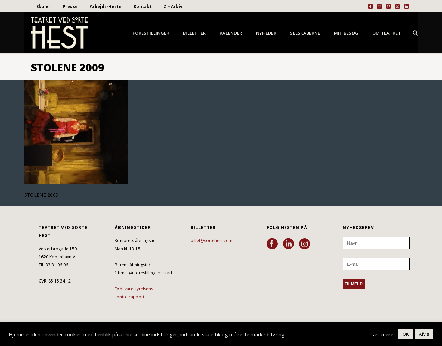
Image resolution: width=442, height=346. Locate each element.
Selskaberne (305, 33)
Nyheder (266, 33)
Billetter (194, 33)
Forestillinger (151, 33)
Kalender (231, 33)
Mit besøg (346, 33)
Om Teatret (386, 33)
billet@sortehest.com (211, 241)
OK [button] (406, 334)
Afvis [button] (424, 334)
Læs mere (381, 334)
